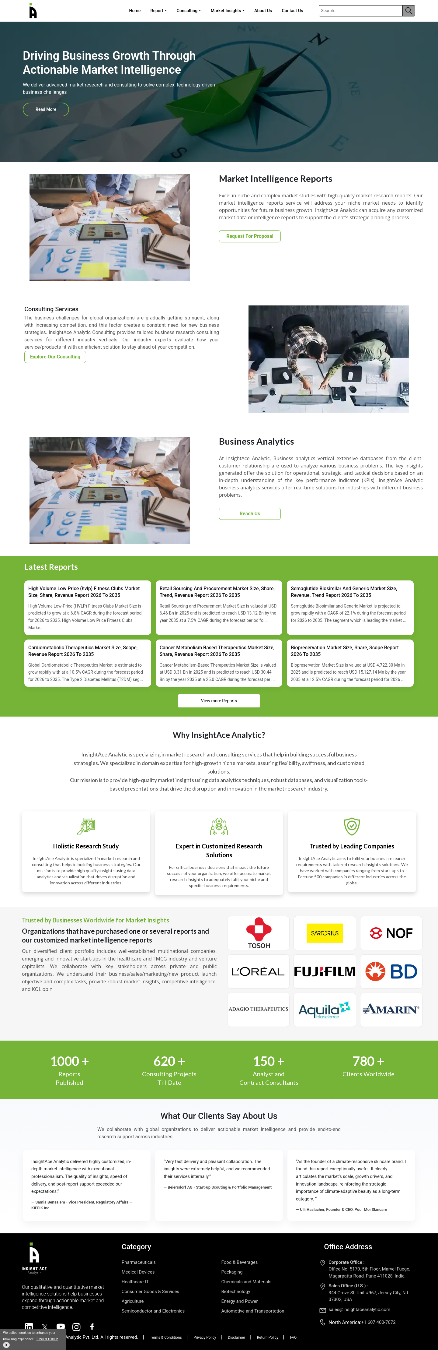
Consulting (187, 10)
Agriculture (133, 1301)
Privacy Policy (205, 1337)
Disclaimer (236, 1337)
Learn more (47, 1338)
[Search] (361, 10)
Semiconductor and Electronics (153, 1311)
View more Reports (219, 700)
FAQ (293, 1337)
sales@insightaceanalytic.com (359, 1309)
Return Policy (267, 1337)
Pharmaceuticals (139, 1262)
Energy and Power (239, 1301)
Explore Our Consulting (55, 357)
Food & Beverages (239, 1262)
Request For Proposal (249, 236)
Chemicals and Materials (246, 1282)
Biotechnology (235, 1291)
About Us (263, 10)
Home (135, 10)
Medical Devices (138, 1272)
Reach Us (250, 513)
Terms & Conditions (166, 1337)
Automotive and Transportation (252, 1311)
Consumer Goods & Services (150, 1291)
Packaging (232, 1272)
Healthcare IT (135, 1282)
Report (156, 10)
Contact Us (292, 10)
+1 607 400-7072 (378, 1322)
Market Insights (226, 10)
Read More (46, 109)
